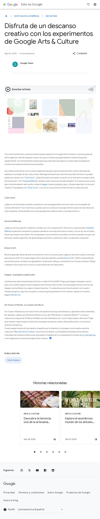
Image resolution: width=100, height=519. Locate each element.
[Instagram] (21, 470)
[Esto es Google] (6, 16)
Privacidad (9, 492)
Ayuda (9, 509)
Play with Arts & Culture (24, 331)
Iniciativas (51, 16)
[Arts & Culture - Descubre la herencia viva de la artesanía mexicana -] (29, 417)
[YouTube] (37, 470)
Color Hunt (29, 177)
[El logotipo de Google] (9, 483)
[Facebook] (45, 470)
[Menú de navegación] (4, 4)
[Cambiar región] (41, 509)
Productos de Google (78, 492)
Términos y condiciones (31, 492)
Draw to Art (33, 187)
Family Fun (15, 295)
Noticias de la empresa (26, 16)
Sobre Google (55, 492)
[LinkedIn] (53, 470)
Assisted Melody (30, 181)
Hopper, (44, 184)
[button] (80, 53)
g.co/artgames (89, 335)
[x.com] (29, 470)
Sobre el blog (10, 500)
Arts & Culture (13, 360)
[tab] (35, 452)
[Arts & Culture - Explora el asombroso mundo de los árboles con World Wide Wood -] (70, 417)
